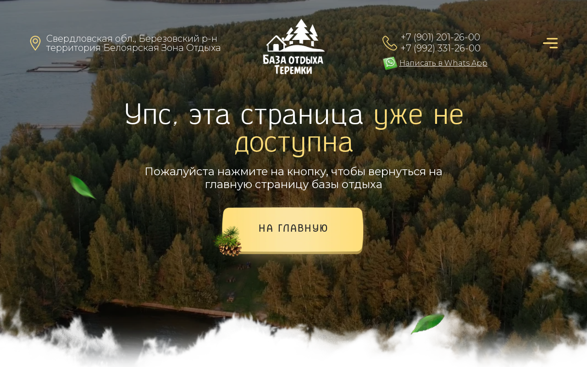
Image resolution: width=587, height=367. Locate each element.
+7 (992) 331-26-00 (441, 48)
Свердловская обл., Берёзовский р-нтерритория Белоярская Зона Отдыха (133, 43)
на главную (294, 229)
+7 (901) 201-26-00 (440, 37)
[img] (294, 46)
